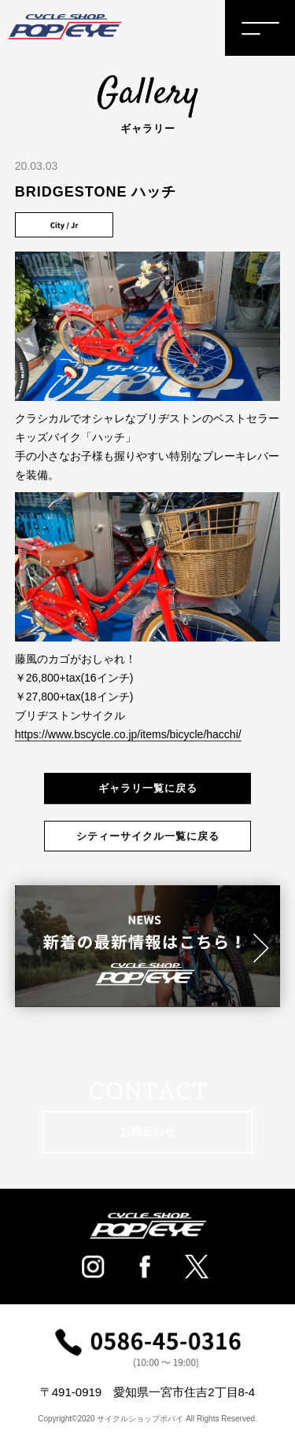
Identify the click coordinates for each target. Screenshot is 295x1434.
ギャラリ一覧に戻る (147, 788)
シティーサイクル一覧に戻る (147, 836)
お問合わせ (147, 1132)
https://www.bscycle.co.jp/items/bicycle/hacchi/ (128, 734)
